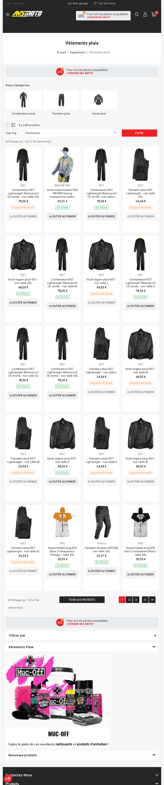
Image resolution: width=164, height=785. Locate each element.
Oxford (101, 543)
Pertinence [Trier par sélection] (71, 133)
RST (23, 185)
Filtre (139, 133)
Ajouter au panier (23, 216)
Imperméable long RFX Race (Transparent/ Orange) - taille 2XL (62, 551)
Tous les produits (82, 599)
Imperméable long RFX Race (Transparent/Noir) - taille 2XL (140, 551)
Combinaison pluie (23, 113)
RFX (62, 543)
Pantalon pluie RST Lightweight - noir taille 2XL (140, 193)
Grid (8, 125)
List (13, 125)
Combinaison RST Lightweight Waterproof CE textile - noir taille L (101, 193)
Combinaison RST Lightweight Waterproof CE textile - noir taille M (62, 283)
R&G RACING (62, 185)
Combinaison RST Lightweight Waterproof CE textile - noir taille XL (23, 372)
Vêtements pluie (21, 647)
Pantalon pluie (61, 113)
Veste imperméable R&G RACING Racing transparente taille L (62, 193)
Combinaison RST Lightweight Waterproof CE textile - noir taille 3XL (23, 193)
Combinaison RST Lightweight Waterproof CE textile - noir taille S (141, 283)
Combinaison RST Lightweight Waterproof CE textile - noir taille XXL (62, 372)
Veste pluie (99, 113)
